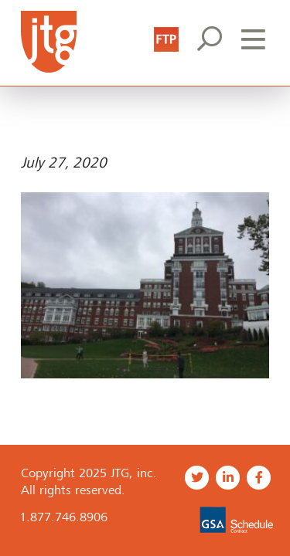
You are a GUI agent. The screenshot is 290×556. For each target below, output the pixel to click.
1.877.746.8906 (63, 517)
